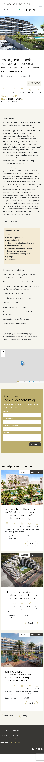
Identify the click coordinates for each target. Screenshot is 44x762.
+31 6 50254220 (14, 742)
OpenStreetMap (31, 382)
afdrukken (8, 716)
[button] (40, 4)
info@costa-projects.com (15, 738)
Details (31, 543)
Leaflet (20, 382)
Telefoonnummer (10, 426)
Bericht (6, 433)
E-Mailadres (8, 419)
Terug (24, 716)
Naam (5, 412)
